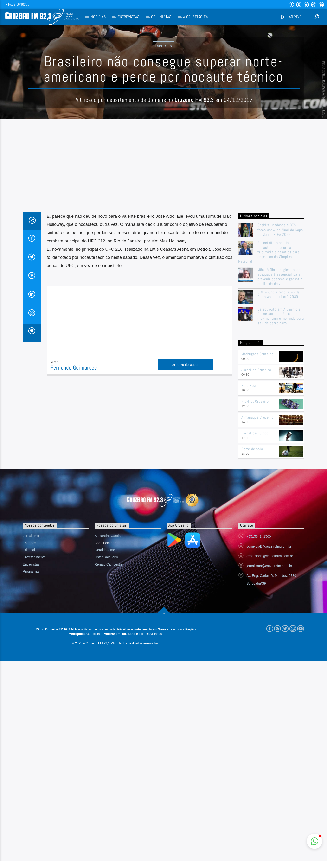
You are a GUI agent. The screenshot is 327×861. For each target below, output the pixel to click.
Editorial (29, 647)
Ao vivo (291, 17)
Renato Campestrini (109, 661)
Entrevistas (128, 16)
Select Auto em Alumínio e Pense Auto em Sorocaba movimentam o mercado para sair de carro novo (280, 413)
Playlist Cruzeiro (255, 498)
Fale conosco (17, 4)
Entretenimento (34, 654)
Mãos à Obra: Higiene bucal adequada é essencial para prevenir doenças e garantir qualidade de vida (279, 374)
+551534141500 (258, 634)
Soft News (249, 482)
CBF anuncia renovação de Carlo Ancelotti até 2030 (278, 391)
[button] (314, 841)
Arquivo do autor (185, 461)
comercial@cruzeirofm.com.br (268, 643)
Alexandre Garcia (108, 633)
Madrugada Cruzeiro (257, 451)
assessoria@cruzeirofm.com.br (269, 653)
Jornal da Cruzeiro (256, 467)
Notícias (98, 16)
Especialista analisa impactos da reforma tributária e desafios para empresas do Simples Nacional (269, 349)
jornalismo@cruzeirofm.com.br (269, 663)
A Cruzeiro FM (195, 16)
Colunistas (161, 16)
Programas (31, 668)
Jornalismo (31, 633)
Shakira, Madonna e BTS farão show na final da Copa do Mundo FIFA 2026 (280, 327)
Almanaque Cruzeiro (257, 514)
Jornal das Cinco (254, 530)
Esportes (163, 94)
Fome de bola (252, 546)
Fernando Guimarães (74, 464)
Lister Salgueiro (106, 654)
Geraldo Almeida (107, 647)
